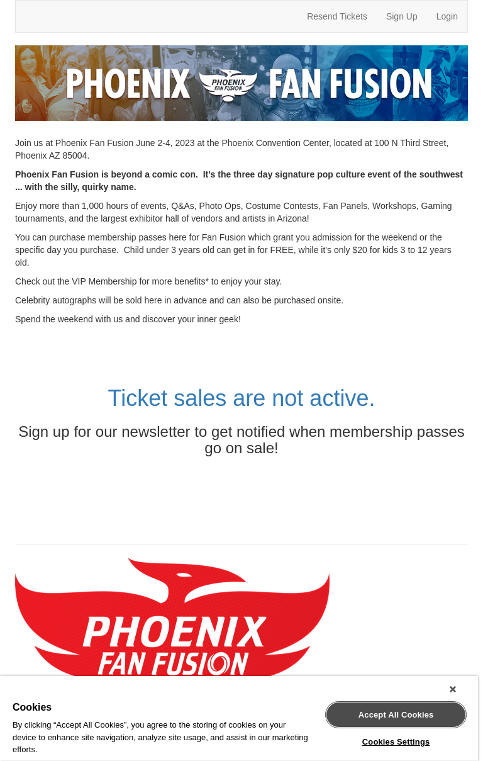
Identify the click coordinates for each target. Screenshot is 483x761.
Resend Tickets (337, 16)
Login (447, 16)
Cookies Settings (396, 742)
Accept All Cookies (396, 714)
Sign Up (402, 16)
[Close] (453, 689)
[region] (239, 718)
